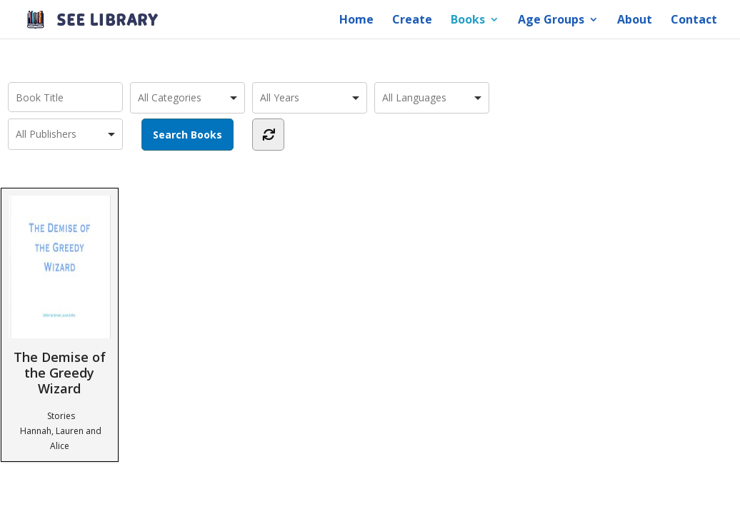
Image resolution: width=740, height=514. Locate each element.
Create (412, 20)
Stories (61, 416)
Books (468, 20)
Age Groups (551, 20)
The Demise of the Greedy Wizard (60, 296)
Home (356, 20)
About (634, 20)
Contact (694, 20)
